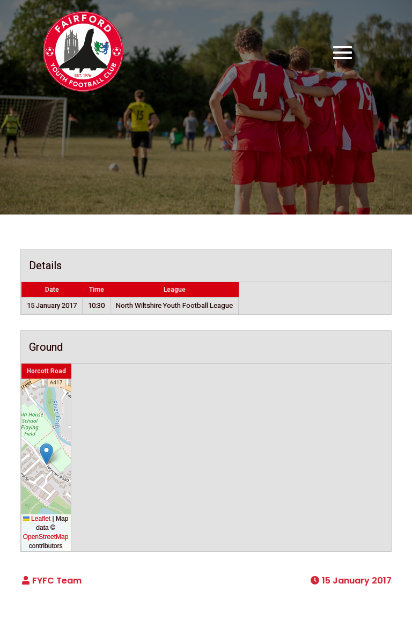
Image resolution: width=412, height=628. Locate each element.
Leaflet (36, 518)
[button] (46, 454)
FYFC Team (57, 580)
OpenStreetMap (46, 537)
